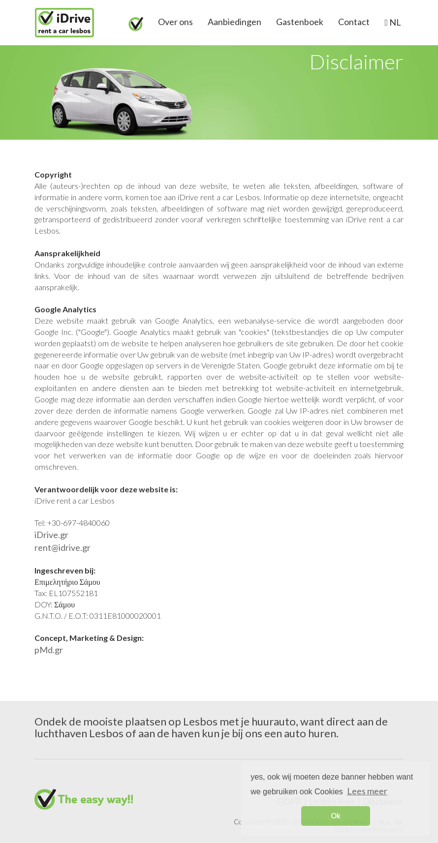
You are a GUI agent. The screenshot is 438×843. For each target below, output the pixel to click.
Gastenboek (299, 21)
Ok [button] (336, 816)
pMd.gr (48, 649)
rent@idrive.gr (62, 547)
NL (394, 22)
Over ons (175, 21)
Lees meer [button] (367, 790)
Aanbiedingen (234, 21)
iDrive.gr (51, 534)
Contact (354, 21)
